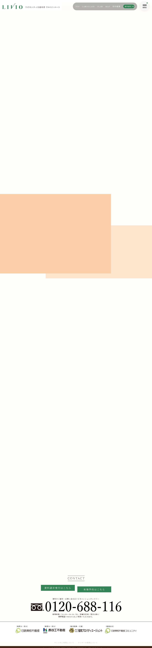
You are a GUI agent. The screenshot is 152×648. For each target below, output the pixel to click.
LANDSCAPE (88, 6)
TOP (77, 6)
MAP (107, 6)
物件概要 (116, 6)
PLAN (100, 6)
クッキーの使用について (88, 640)
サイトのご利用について (64, 640)
